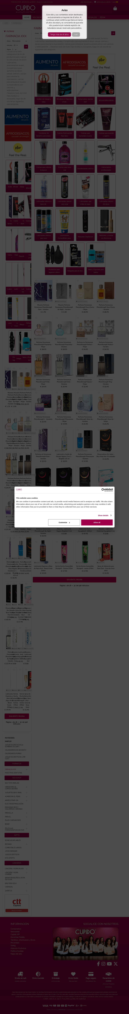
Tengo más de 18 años (59, 34)
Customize (64, 522)
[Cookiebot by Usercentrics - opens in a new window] (103, 490)
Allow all (97, 522)
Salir (76, 34)
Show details (103, 515)
